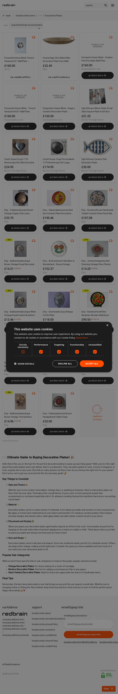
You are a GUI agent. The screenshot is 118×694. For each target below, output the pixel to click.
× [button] (107, 325)
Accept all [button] (91, 363)
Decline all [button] (65, 363)
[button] (24, 363)
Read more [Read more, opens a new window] (82, 337)
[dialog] (59, 347)
